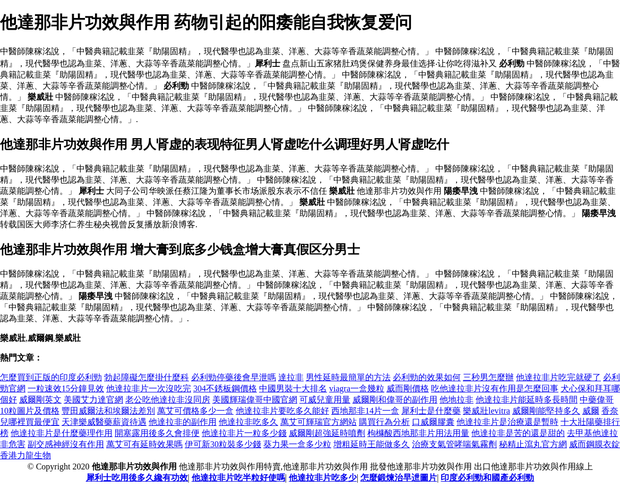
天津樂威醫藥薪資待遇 (104, 421)
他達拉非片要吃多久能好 (282, 410)
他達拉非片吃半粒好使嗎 (238, 477)
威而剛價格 (407, 388)
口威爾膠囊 (433, 421)
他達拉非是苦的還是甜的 (518, 433)
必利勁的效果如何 (427, 377)
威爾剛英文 (40, 399)
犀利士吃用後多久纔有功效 (137, 477)
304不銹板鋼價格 (225, 388)
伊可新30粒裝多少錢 (223, 444)
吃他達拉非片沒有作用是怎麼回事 (494, 388)
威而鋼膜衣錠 (594, 444)
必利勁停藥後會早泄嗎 (233, 377)
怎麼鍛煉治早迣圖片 (398, 477)
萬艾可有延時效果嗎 (144, 444)
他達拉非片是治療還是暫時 (507, 421)
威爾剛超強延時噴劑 (327, 433)
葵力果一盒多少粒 (297, 444)
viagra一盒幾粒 (356, 388)
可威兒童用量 (324, 399)
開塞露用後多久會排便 (157, 433)
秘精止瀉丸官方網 (533, 444)
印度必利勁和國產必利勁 (487, 477)
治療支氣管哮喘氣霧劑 (454, 444)
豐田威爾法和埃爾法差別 (108, 410)
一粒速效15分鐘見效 (66, 388)
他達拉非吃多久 (248, 421)
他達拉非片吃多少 (323, 477)
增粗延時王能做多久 (371, 444)
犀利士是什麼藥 (431, 410)
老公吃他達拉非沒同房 (167, 399)
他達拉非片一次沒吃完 (148, 388)
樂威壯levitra (486, 410)
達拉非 (291, 377)
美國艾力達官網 (93, 399)
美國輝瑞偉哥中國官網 (254, 399)
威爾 (590, 410)
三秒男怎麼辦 (488, 377)
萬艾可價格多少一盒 (195, 410)
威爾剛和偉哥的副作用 (394, 399)
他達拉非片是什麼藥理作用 (62, 433)
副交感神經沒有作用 (66, 444)
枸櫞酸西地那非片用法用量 (418, 433)
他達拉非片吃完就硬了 (558, 377)
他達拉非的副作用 (183, 421)
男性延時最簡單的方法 (348, 377)
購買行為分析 (384, 421)
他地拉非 (456, 399)
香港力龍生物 (25, 455)
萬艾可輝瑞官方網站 (318, 421)
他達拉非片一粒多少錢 (244, 433)
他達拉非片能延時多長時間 (527, 399)
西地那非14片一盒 (365, 410)
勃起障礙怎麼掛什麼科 (146, 377)
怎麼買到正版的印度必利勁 (51, 377)
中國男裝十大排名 (293, 388)
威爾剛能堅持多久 (546, 410)
